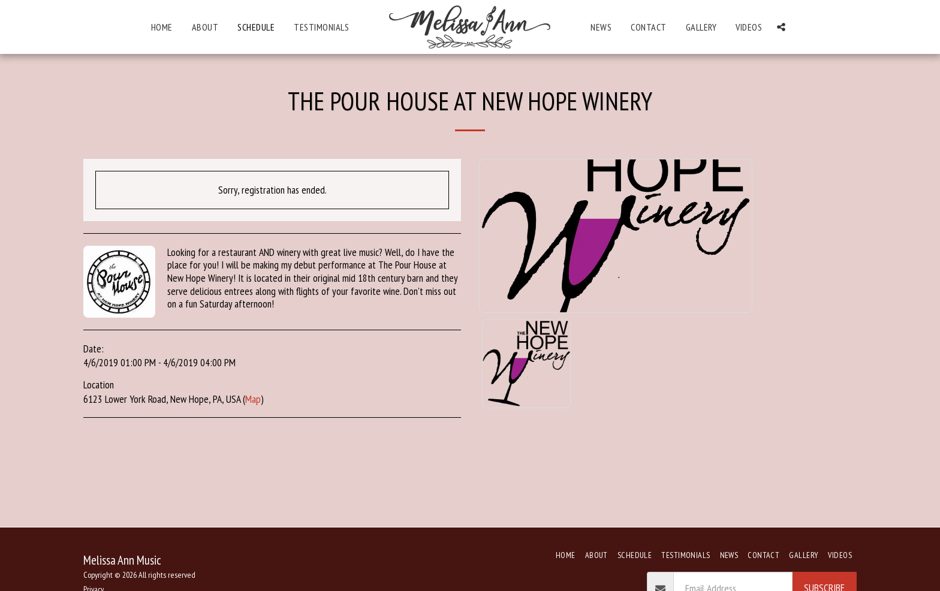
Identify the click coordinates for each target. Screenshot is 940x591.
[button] (781, 27)
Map (253, 399)
